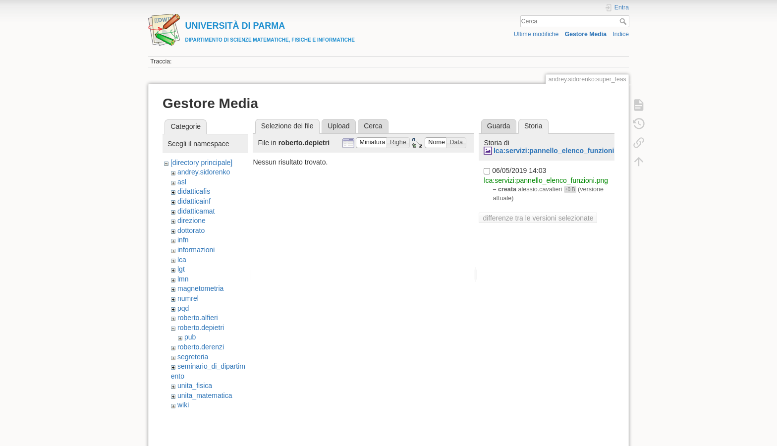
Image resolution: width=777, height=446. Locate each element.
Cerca (624, 21)
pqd (183, 308)
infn (183, 240)
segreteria (192, 357)
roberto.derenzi (200, 347)
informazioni (196, 250)
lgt (181, 269)
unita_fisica (194, 386)
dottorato (191, 230)
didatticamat (196, 211)
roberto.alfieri (197, 318)
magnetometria (200, 288)
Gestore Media (586, 34)
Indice (620, 34)
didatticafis (193, 191)
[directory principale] (201, 163)
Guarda (498, 126)
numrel (188, 298)
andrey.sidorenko (203, 172)
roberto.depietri (200, 328)
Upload (338, 126)
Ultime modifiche (536, 34)
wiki (183, 405)
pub (190, 337)
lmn (183, 279)
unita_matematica (204, 395)
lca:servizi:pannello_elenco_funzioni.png (561, 151)
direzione (191, 220)
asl (181, 182)
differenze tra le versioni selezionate (538, 218)
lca (181, 260)
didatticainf (194, 201)
